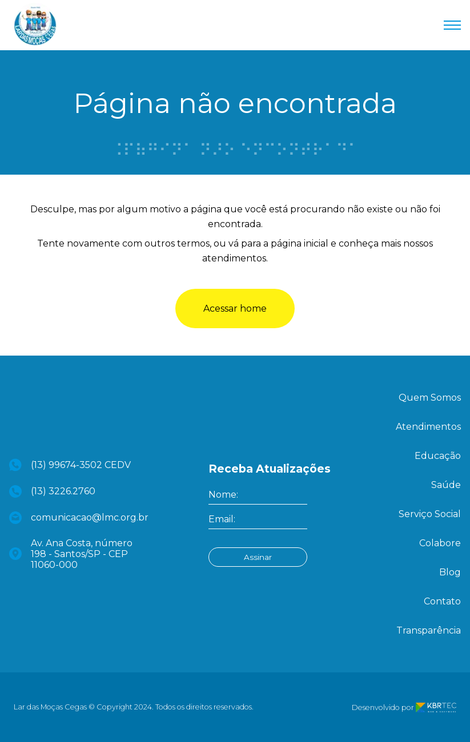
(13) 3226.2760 (52, 491)
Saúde (446, 484)
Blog (450, 572)
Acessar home (235, 308)
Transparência (428, 630)
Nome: (223, 494)
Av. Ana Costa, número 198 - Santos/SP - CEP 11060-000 (70, 554)
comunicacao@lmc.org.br (76, 517)
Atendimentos (428, 426)
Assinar (258, 557)
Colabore (440, 543)
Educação (438, 455)
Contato (442, 601)
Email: (221, 519)
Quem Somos (430, 397)
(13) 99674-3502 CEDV (70, 464)
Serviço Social (430, 514)
